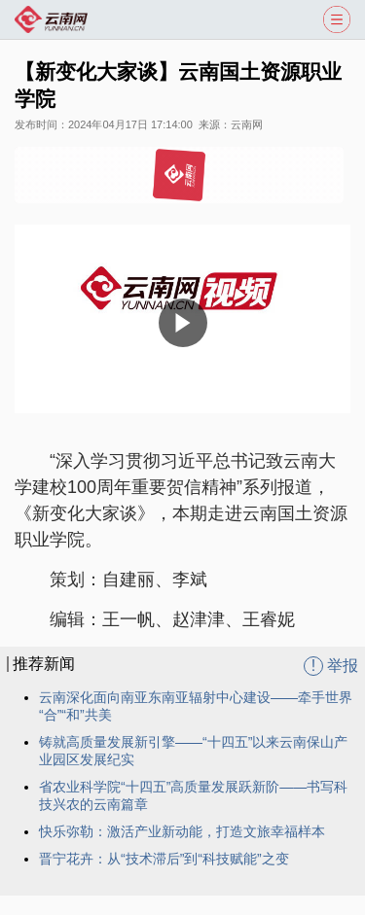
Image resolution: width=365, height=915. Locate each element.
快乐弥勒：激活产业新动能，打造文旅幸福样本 (182, 831)
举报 (331, 666)
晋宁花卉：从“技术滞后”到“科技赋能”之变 (164, 858)
